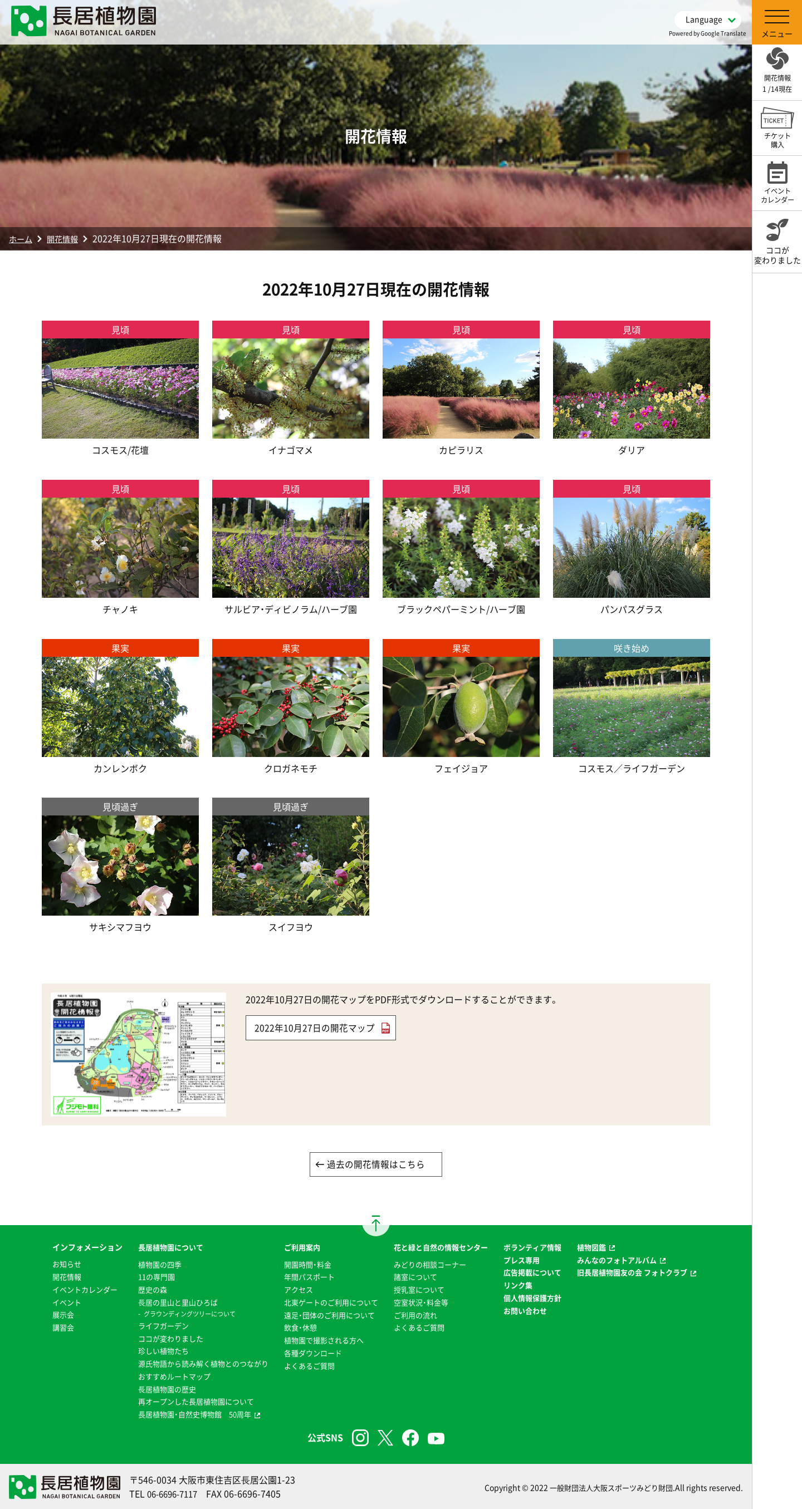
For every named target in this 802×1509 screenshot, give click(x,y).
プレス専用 (528, 1260)
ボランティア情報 (540, 1248)
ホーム (22, 238)
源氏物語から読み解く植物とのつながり (189, 1362)
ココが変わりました (154, 1338)
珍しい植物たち (146, 1350)
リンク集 (524, 1285)
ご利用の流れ (415, 1314)
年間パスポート (302, 1277)
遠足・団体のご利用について (324, 1314)
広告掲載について (540, 1273)
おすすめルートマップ (158, 1375)
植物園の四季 (142, 1265)
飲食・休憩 (292, 1327)
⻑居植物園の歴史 (150, 1387)
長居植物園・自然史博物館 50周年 (180, 1412)
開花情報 (68, 238)
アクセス (290, 1289)
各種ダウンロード (306, 1352)
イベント (49, 1302)
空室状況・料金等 (421, 1302)
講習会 (45, 1327)
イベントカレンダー (68, 1289)
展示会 (45, 1314)
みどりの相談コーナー (431, 1265)
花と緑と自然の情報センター (442, 1248)
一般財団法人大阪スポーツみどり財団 (606, 1485)
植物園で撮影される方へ (318, 1339)
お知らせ (49, 1265)
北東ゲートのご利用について (325, 1302)
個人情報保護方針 (540, 1298)
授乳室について (419, 1289)
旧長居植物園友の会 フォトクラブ (646, 1273)
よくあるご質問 (302, 1364)
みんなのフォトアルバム (630, 1260)
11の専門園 (139, 1277)
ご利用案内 (294, 1248)
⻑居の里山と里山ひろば (162, 1302)
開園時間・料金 (300, 1265)
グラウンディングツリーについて (175, 1314)
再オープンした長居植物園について (181, 1400)
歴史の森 (134, 1289)
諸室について (415, 1277)
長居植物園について (154, 1248)
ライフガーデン (146, 1325)
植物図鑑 (602, 1248)
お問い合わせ (532, 1310)
